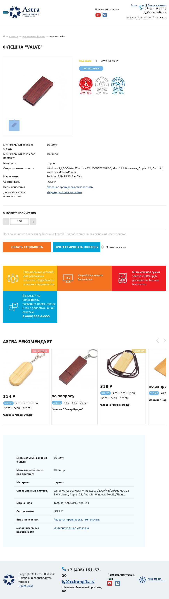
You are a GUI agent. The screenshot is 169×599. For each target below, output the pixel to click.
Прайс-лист (26, 585)
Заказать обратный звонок (146, 17)
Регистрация (138, 5)
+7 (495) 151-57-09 (154, 8)
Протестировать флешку (76, 247)
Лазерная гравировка (61, 187)
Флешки (13, 36)
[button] (157, 340)
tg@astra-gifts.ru (155, 12)
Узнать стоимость (27, 247)
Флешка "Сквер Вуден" (67, 409)
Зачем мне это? (116, 247)
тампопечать (84, 187)
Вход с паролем (156, 5)
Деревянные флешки (33, 36)
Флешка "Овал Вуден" (18, 415)
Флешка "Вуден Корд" (115, 404)
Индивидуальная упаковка (64, 192)
